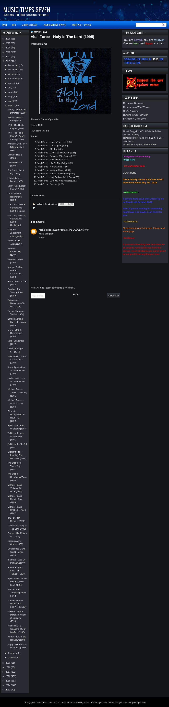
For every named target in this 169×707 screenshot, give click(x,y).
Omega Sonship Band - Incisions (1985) (17, 322)
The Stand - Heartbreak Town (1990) (17, 477)
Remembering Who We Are (136, 107)
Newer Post (37, 296)
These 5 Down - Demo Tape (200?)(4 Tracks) (17, 603)
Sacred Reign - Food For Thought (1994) (16, 570)
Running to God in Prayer (135, 115)
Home (76, 294)
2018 (8, 667)
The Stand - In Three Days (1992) (14, 466)
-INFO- (14, 25)
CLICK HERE (129, 173)
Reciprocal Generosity (134, 103)
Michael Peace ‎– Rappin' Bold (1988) (16, 499)
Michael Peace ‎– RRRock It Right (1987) (17, 510)
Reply (41, 237)
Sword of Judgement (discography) (15, 233)
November (13, 69)
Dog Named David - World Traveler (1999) (17, 552)
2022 (8, 56)
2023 (8, 52)
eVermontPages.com (117, 702)
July (10, 87)
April (10, 101)
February (12, 653)
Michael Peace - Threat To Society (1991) (17, 392)
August (12, 83)
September (13, 78)
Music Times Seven (26, 9)
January (12, 657)
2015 (8, 680)
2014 (8, 685)
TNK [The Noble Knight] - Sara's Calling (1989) (16, 136)
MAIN (4, 25)
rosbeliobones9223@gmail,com (55, 230)
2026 (8, 38)
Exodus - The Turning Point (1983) (15, 292)
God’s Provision (130, 111)
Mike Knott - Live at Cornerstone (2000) (17, 359)
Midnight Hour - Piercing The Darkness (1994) (17, 455)
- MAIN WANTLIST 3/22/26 (54, 25)
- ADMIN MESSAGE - (29, 25)
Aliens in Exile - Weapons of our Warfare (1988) (17, 629)
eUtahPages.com (99, 702)
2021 (8, 61)
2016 (8, 676)
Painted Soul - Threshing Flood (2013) (17, 592)
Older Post (113, 295)
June (10, 92)
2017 (8, 672)
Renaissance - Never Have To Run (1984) (16, 303)
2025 (8, 43)
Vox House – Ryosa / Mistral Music (139, 144)
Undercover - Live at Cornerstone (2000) (16, 381)
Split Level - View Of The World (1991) (16, 436)
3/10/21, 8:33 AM (81, 230)
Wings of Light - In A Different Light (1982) (17, 147)
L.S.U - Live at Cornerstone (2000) (15, 333)
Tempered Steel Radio (133, 138)
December (13, 65)
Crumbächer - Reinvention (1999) (15, 196)
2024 (8, 47)
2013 (8, 689)
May (10, 96)
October (12, 74)
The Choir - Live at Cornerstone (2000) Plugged (17, 207)
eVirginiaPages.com (137, 702)
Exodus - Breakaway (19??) (14, 251)
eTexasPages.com (81, 702)
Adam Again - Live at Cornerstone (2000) (16, 370)
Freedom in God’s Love (134, 118)
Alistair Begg (129, 131)
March (11, 105)
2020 (8, 663)
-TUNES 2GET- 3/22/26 (80, 25)
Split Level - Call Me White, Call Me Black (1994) (17, 581)
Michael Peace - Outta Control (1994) (15, 403)
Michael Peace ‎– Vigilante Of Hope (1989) (16, 488)
